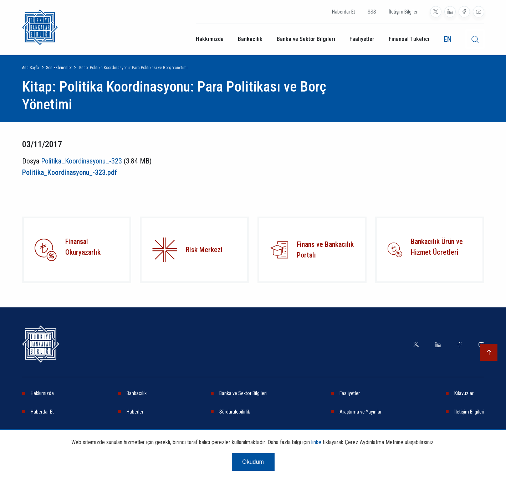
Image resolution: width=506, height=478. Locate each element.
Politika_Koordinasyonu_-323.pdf (69, 172)
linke (316, 442)
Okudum (253, 462)
